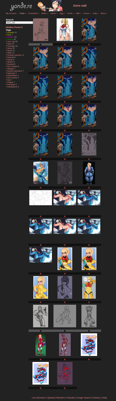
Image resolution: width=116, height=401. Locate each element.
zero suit (80, 5)
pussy (9, 59)
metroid (10, 37)
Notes (43, 13)
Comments (33, 13)
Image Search (84, 397)
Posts (22, 13)
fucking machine (14, 55)
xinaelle (10, 32)
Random (60, 397)
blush (9, 50)
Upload (50, 397)
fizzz (9, 35)
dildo (9, 53)
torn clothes (12, 66)
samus (10, 39)
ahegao (10, 69)
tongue (10, 82)
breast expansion (14, 71)
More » (104, 13)
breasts (10, 64)
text (9, 80)
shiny (9, 48)
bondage (11, 46)
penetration (12, 75)
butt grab (11, 84)
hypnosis (11, 73)
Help (95, 13)
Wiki (78, 13)
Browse (41, 397)
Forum (86, 13)
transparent (12, 87)
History (96, 397)
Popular (71, 397)
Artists (53, 13)
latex (9, 44)
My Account (11, 13)
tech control (12, 78)
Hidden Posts (13, 27)
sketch (10, 62)
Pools (69, 13)
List (33, 397)
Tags (62, 13)
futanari (10, 57)
